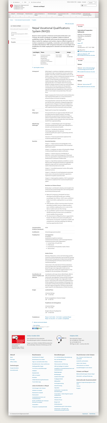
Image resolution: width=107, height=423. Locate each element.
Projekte (78, 388)
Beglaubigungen (58, 372)
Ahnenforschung (58, 385)
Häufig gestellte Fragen (37, 366)
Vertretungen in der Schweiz (39, 388)
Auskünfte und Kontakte (82, 361)
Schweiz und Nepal (76, 15)
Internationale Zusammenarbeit (88, 15)
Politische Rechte (58, 361)
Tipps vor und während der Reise (39, 361)
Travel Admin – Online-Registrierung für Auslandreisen (63, 394)
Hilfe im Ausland (36, 375)
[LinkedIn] (36, 328)
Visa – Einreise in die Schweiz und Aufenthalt (84, 358)
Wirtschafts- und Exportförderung (84, 376)
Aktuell (13, 15)
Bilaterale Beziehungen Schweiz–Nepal (85, 374)
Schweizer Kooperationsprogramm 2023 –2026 (86, 383)
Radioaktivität (35, 373)
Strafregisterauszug (59, 383)
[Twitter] (34, 328)
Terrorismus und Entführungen (39, 368)
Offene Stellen (13, 361)
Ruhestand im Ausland (37, 392)
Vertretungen (20, 15)
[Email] (41, 328)
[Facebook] (33, 328)
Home (11, 20)
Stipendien (56, 387)
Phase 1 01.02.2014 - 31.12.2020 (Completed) (57, 318)
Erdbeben (34, 370)
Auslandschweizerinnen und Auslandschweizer (38, 398)
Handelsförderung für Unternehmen (62, 406)
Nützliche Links (57, 397)
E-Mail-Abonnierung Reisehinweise (40, 379)
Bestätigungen (57, 374)
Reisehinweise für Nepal (38, 357)
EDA (25, 2)
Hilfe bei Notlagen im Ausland (61, 366)
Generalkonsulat (14, 370)
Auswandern (35, 404)
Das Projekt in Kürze (38, 67)
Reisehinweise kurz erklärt (38, 359)
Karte (80, 43)
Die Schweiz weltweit (36, 2)
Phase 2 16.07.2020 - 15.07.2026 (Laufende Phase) (58, 317)
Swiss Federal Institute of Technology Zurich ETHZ (86, 68)
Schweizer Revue (58, 399)
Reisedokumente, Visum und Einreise (40, 364)
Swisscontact (87, 84)
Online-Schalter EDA (33, 336)
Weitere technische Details (40, 322)
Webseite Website (84, 54)
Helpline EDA (74, 336)
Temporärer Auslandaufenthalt (39, 406)
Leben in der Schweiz (81, 363)
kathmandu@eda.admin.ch (86, 51)
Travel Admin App (36, 381)
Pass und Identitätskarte (60, 359)
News (11, 357)
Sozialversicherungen (59, 376)
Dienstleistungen (52, 15)
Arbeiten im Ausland (37, 390)
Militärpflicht (57, 381)
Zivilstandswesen (58, 404)
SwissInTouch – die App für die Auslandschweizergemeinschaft (61, 409)
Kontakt (80, 26)
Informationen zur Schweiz (82, 365)
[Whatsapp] (39, 328)
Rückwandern (35, 394)
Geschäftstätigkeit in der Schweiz (84, 367)
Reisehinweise (29, 15)
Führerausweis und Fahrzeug (61, 364)
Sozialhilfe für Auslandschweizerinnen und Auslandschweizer (64, 369)
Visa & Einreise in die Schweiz (63, 15)
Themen (78, 386)
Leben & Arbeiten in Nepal (40, 15)
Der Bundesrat (16, 2)
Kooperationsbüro (14, 368)
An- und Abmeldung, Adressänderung (63, 357)
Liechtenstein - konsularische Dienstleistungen (61, 391)
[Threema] (38, 328)
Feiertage (12, 359)
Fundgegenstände (58, 378)
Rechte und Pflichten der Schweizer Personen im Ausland (40, 401)
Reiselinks (34, 377)
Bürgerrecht (57, 402)
